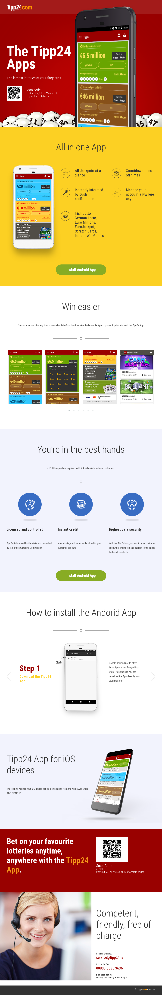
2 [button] (73, 410)
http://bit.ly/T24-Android (46, 93)
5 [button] (88, 410)
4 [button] (83, 410)
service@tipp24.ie (109, 957)
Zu (141, 989)
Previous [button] (4, 377)
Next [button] (157, 377)
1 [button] (69, 410)
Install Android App (81, 269)
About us (151, 989)
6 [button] (92, 410)
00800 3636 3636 (109, 968)
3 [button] (78, 410)
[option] (25, 377)
